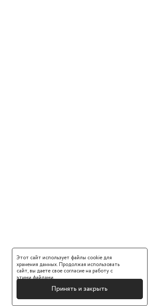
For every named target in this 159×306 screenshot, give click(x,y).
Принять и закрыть (79, 289)
